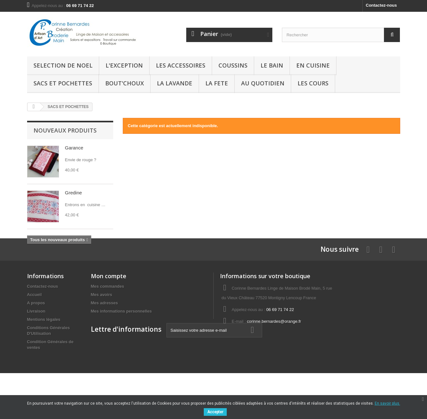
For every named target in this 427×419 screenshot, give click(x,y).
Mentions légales (44, 350)
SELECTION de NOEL (62, 65)
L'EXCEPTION (124, 65)
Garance (74, 147)
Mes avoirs (101, 325)
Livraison (36, 342)
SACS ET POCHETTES (62, 83)
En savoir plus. (387, 403)
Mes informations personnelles (121, 342)
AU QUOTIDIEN (262, 83)
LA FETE (216, 83)
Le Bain (272, 65)
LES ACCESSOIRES (180, 65)
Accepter (215, 412)
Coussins (232, 65)
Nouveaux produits (65, 130)
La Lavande (174, 83)
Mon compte (108, 307)
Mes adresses (104, 334)
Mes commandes (107, 317)
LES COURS (313, 83)
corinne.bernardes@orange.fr (274, 352)
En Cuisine (313, 65)
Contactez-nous (381, 5)
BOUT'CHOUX (124, 83)
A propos (36, 334)
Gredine (73, 192)
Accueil (34, 325)
